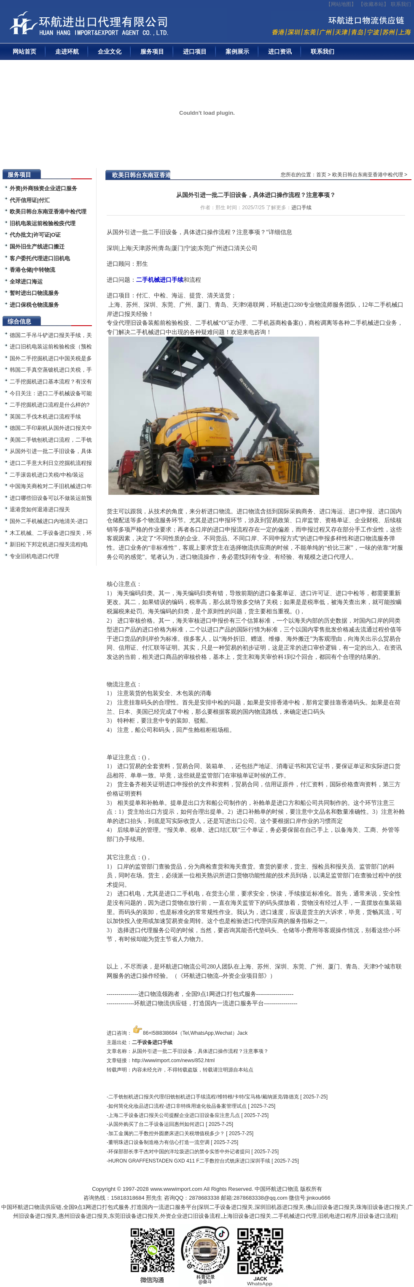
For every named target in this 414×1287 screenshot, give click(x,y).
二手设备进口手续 (152, 1042)
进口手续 (301, 207)
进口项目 (195, 51)
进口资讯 (280, 51)
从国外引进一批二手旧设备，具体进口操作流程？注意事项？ (256, 195)
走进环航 (67, 51)
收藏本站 (373, 4)
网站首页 (24, 51)
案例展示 (237, 51)
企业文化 (109, 51)
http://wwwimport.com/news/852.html (173, 1060)
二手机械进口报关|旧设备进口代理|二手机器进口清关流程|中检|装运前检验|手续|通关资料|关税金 (116, 25)
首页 (321, 175)
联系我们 (401, 4)
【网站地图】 (341, 4)
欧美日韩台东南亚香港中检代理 (367, 175)
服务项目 (152, 51)
